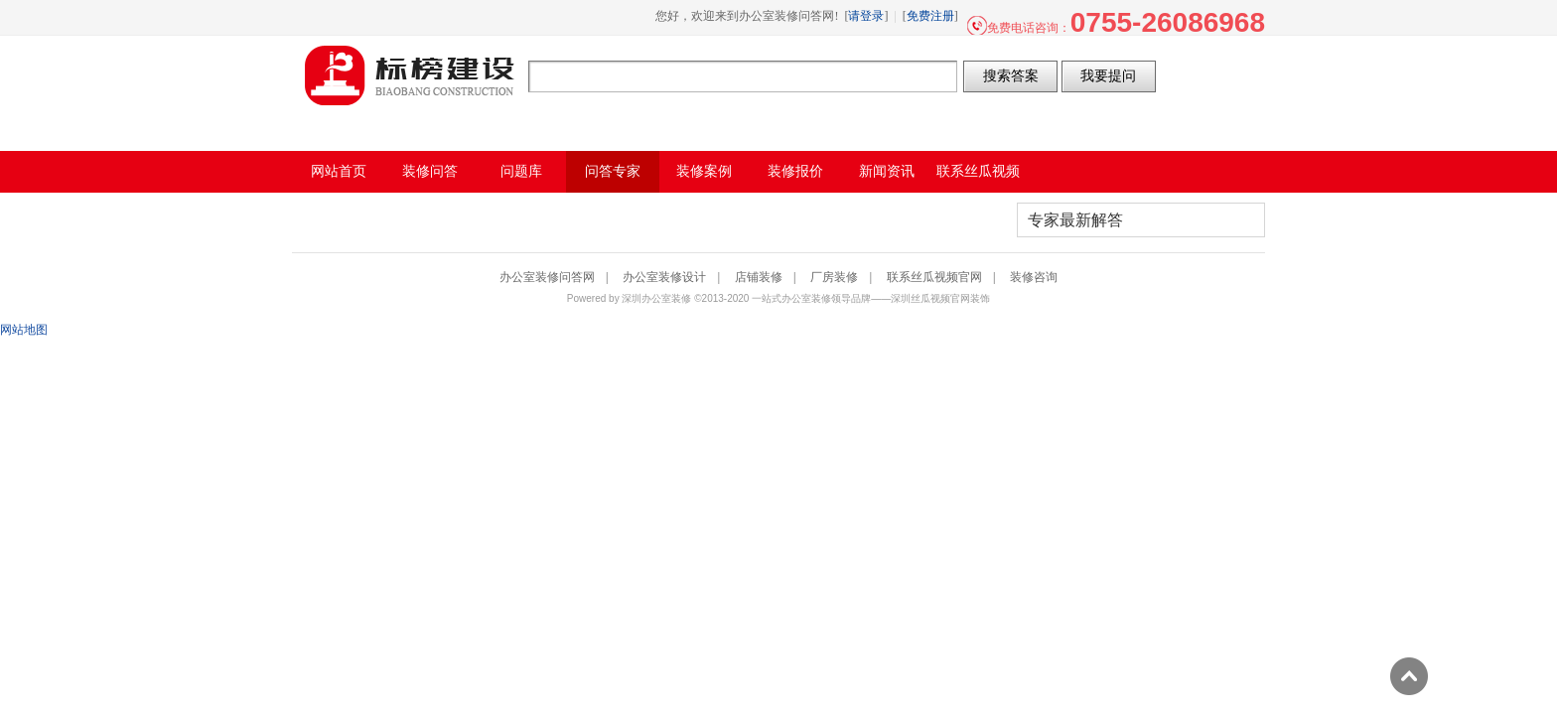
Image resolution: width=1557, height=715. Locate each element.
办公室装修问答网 (410, 75)
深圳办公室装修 (656, 298)
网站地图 (24, 330)
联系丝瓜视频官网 (934, 277)
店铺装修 (758, 277)
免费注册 (930, 16)
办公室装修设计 (664, 277)
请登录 (866, 16)
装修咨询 (1034, 277)
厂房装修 (834, 277)
